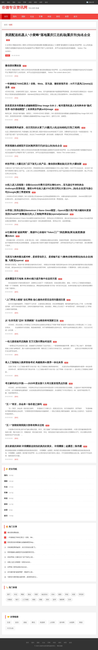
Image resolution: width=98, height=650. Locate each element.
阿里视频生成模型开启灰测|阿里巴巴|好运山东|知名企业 (33, 145)
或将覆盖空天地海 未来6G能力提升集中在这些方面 (31, 278)
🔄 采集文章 (90, 2)
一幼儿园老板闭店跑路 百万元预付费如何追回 (28, 341)
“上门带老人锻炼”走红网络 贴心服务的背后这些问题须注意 (35, 299)
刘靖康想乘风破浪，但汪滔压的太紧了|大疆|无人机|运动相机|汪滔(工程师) (42, 127)
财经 (35, 2)
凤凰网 (42, 622)
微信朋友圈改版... (14, 532)
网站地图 (59, 645)
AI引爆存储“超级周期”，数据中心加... (20, 572)
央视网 (71, 622)
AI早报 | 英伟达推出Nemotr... (17, 567)
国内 (8, 2)
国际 (14, 2)
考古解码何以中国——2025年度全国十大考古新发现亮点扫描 (36, 383)
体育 (41, 2)
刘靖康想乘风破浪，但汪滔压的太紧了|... (22, 547)
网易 (80, 622)
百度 (8, 622)
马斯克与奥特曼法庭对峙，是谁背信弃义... (23, 577)
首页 (3, 2)
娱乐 (46, 2)
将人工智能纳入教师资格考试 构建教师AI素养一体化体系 (34, 362)
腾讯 (33, 622)
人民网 (52, 622)
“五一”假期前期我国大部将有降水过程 (24, 425)
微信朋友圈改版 (13, 65)
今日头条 (10, 628)
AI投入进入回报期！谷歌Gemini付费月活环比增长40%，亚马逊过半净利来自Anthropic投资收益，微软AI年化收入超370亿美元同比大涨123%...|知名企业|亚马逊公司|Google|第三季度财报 (49, 188)
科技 (30, 2)
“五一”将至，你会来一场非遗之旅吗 (23, 404)
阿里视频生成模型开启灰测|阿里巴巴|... (21, 552)
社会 (19, 2)
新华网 (62, 622)
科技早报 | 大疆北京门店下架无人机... (21, 557)
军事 (24, 2)
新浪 (17, 622)
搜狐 (25, 622)
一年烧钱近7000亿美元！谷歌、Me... (21, 537)
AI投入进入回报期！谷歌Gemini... (19, 562)
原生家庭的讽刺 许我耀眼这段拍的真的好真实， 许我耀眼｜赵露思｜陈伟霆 (43, 446)
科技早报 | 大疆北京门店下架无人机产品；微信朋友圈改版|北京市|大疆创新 (43, 164)
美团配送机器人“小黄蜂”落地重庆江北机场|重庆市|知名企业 (47, 35)
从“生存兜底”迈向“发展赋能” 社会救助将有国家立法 (31, 320)
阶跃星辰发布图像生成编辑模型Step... (21, 542)
